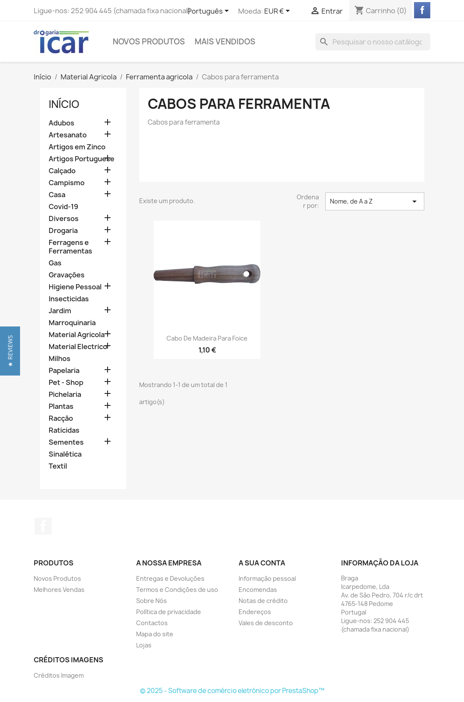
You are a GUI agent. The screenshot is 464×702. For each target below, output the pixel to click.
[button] (10, 351)
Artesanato (68, 135)
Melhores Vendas (59, 589)
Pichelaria (65, 394)
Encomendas (258, 589)
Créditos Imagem (59, 675)
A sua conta (262, 563)
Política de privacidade (168, 612)
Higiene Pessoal (75, 287)
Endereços (255, 612)
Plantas (61, 406)
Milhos (59, 358)
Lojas (144, 645)
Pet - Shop (66, 382)
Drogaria (63, 230)
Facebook (43, 526)
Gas (55, 263)
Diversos (64, 218)
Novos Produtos (149, 41)
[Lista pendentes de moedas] (278, 11)
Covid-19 (63, 206)
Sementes (66, 442)
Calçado (62, 170)
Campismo (67, 182)
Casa (57, 194)
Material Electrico (78, 346)
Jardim (60, 310)
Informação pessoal (267, 578)
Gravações (67, 275)
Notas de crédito (263, 601)
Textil (58, 466)
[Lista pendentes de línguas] (209, 11)
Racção (61, 418)
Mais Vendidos (225, 41)
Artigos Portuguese (81, 158)
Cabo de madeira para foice (207, 338)
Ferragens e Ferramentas (70, 247)
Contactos (152, 623)
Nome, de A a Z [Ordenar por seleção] (375, 201)
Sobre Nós (151, 601)
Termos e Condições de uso (177, 589)
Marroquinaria (72, 322)
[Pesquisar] (372, 41)
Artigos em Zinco (77, 147)
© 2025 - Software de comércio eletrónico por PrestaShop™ (232, 690)
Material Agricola (77, 334)
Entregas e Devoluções (170, 578)
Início (64, 104)
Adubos (61, 123)
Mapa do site (154, 634)
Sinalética (65, 454)
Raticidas (64, 430)
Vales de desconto (266, 623)
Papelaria (64, 370)
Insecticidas (69, 298)
